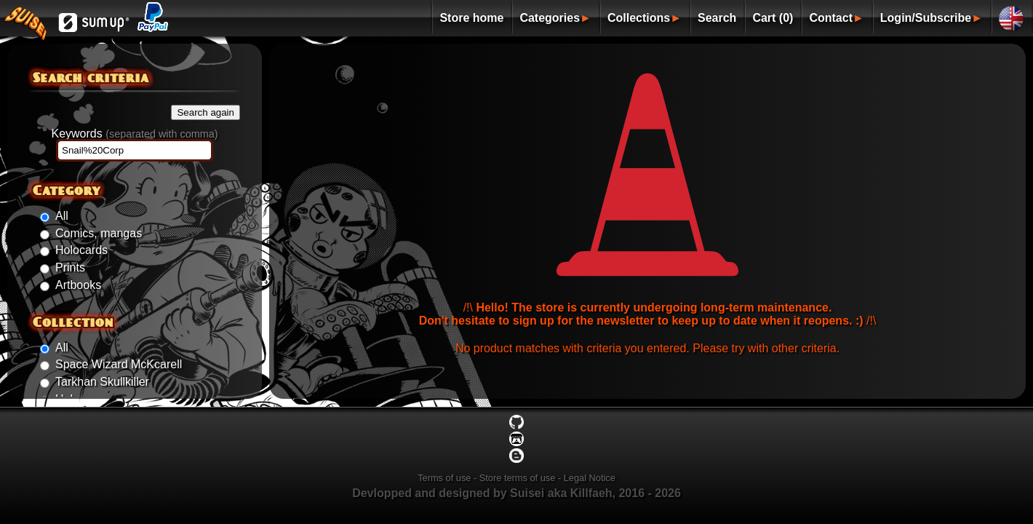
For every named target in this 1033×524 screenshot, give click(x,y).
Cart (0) (772, 18)
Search (717, 18)
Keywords (134, 133)
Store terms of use (517, 477)
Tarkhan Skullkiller (102, 382)
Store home (471, 18)
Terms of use (444, 477)
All (61, 216)
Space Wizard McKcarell (118, 364)
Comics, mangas (98, 233)
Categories (549, 18)
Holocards (81, 250)
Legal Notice (589, 477)
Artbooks (78, 285)
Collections (638, 18)
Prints (70, 267)
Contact (831, 18)
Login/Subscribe (925, 18)
